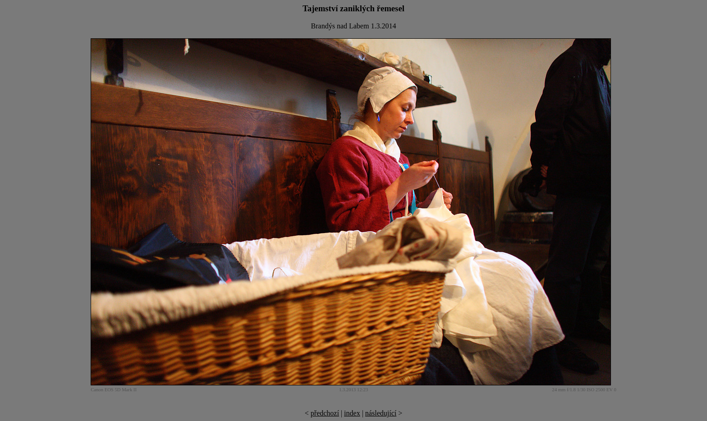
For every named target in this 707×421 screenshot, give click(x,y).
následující (380, 413)
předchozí (325, 413)
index (352, 413)
